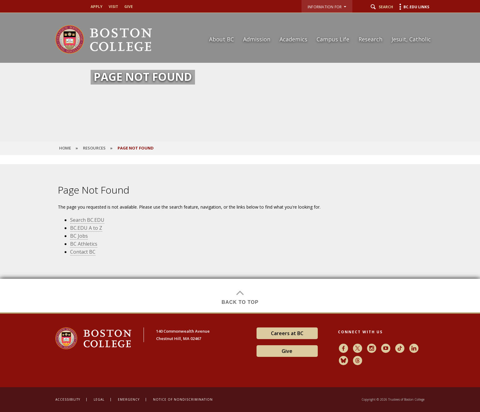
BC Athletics (83, 243)
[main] (240, 238)
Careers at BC (287, 333)
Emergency (129, 399)
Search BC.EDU (87, 220)
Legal (99, 399)
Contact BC (83, 251)
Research (370, 39)
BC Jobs (79, 235)
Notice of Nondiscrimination (183, 399)
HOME (65, 148)
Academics (293, 39)
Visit (113, 7)
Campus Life (333, 39)
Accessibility (67, 399)
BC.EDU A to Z (86, 228)
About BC (221, 39)
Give (128, 7)
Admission (256, 39)
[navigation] (316, 28)
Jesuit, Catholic (411, 39)
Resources (94, 148)
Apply (97, 7)
